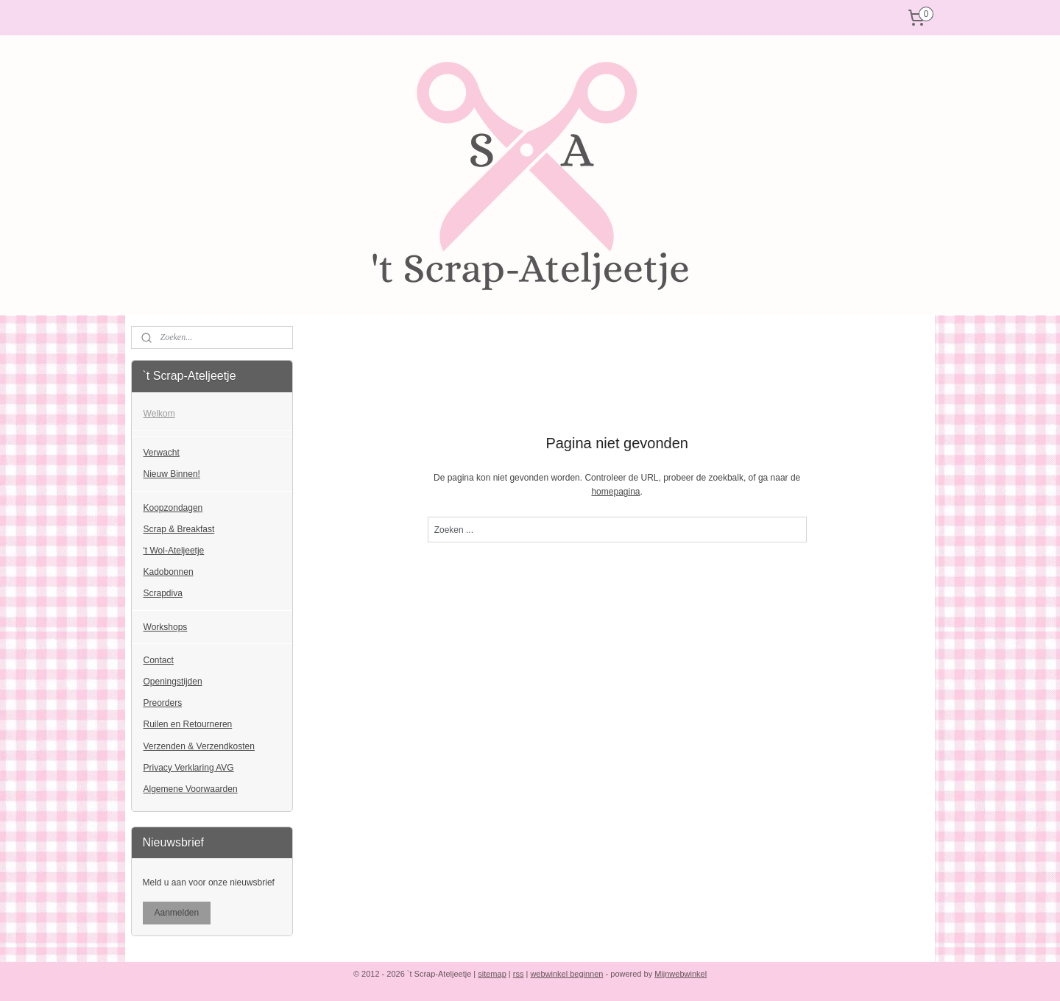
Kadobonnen (169, 572)
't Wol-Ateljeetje (174, 550)
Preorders (163, 703)
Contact (159, 660)
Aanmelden (177, 913)
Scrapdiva (163, 593)
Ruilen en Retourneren (188, 724)
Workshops (166, 627)
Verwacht (162, 453)
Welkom (159, 413)
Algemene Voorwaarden (191, 789)
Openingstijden (173, 681)
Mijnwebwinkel (680, 973)
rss (518, 973)
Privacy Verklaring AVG (189, 768)
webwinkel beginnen (566, 973)
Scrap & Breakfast (179, 529)
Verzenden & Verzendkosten (199, 746)
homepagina (615, 492)
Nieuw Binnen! (172, 474)
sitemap (492, 973)
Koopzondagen (173, 508)
